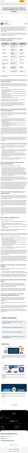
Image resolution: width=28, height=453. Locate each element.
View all (14, 405)
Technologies (18, 426)
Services (3, 426)
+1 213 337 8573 (9, 436)
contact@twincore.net (7, 440)
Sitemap (10, 449)
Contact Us (22, 1)
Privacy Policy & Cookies (16, 449)
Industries (17, 427)
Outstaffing (3, 427)
